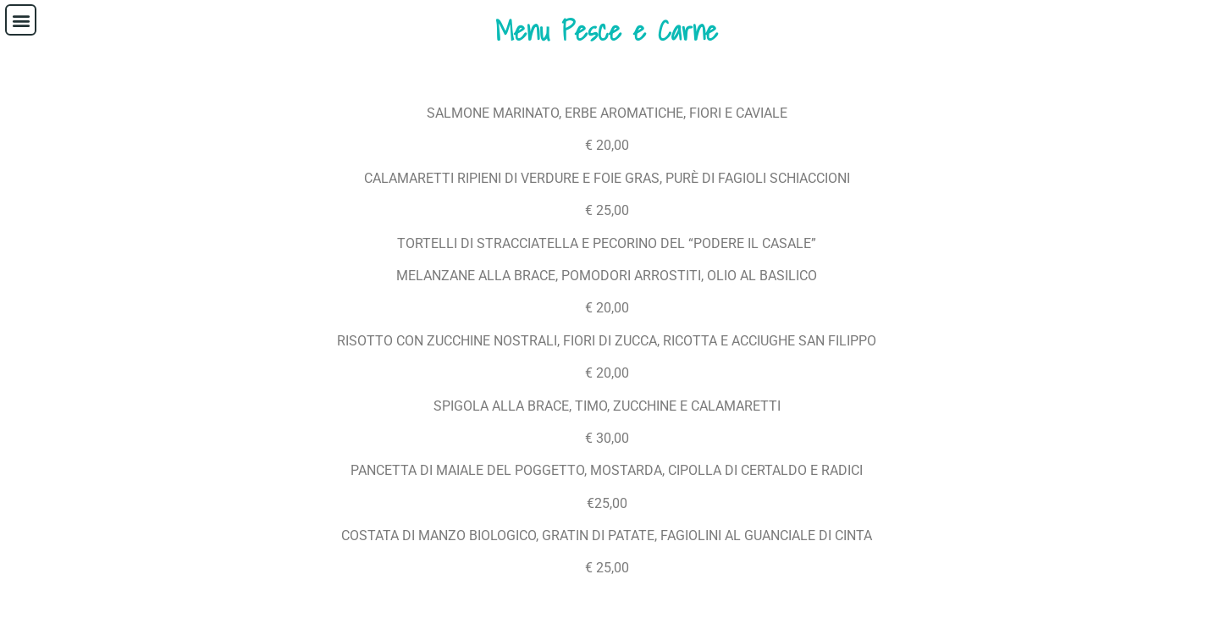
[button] (20, 20)
